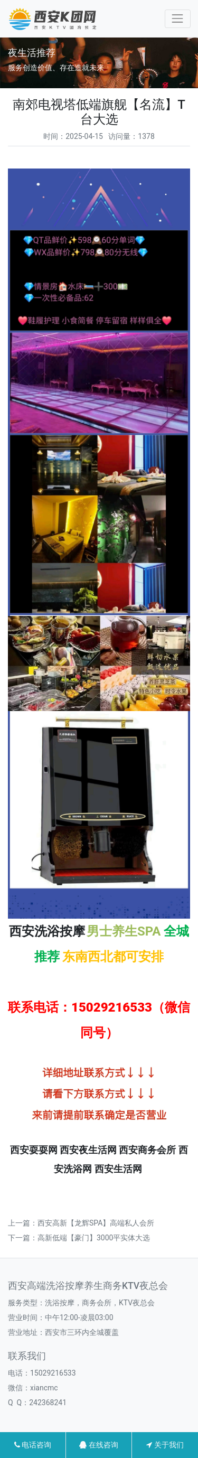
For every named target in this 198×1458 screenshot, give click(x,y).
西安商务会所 (147, 1150)
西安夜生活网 (88, 1150)
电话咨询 (32, 1445)
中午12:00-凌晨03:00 (79, 1317)
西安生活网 (118, 1169)
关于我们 (164, 1445)
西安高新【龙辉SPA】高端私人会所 (95, 1223)
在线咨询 (98, 1445)
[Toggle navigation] (178, 19)
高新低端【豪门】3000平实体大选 (93, 1237)
